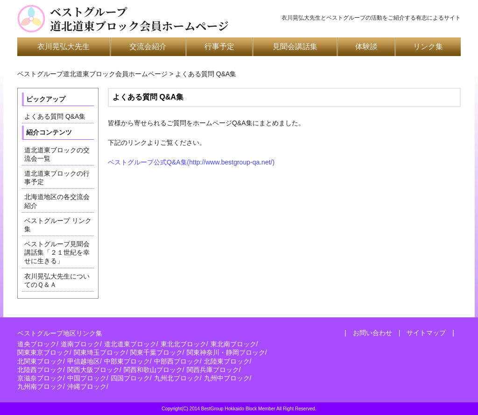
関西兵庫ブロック (213, 369)
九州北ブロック (177, 378)
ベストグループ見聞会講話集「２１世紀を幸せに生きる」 (57, 252)
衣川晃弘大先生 (63, 46)
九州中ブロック (227, 378)
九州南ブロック (40, 386)
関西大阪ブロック (93, 369)
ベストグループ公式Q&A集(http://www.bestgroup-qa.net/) (191, 162)
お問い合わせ (372, 332)
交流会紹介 (148, 46)
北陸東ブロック (227, 361)
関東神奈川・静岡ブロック (226, 352)
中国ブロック (86, 378)
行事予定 (219, 46)
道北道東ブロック (130, 344)
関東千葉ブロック (156, 352)
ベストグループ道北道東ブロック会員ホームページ (139, 19)
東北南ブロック (233, 344)
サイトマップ (426, 332)
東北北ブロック (183, 344)
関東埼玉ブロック (100, 352)
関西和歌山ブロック (153, 369)
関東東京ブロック (43, 352)
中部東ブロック (127, 361)
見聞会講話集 (295, 46)
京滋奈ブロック (40, 378)
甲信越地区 (83, 361)
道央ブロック (36, 344)
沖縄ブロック (86, 386)
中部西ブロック (177, 361)
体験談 (366, 46)
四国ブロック (130, 378)
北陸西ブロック (40, 369)
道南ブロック (80, 344)
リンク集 (428, 46)
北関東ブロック (40, 361)
